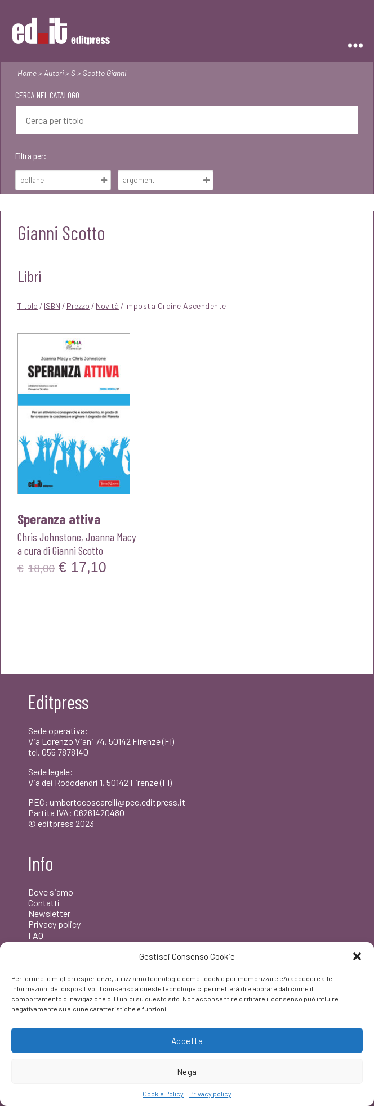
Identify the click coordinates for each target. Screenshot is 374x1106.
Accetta (187, 1041)
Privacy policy (210, 1094)
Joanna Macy (111, 536)
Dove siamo (50, 892)
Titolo (27, 306)
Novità (107, 306)
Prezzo (78, 306)
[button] (357, 956)
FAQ (35, 935)
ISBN (52, 306)
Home (27, 73)
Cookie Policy (163, 1094)
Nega (187, 1072)
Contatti (44, 902)
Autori (54, 73)
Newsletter (49, 913)
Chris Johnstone (49, 536)
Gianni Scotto (77, 550)
